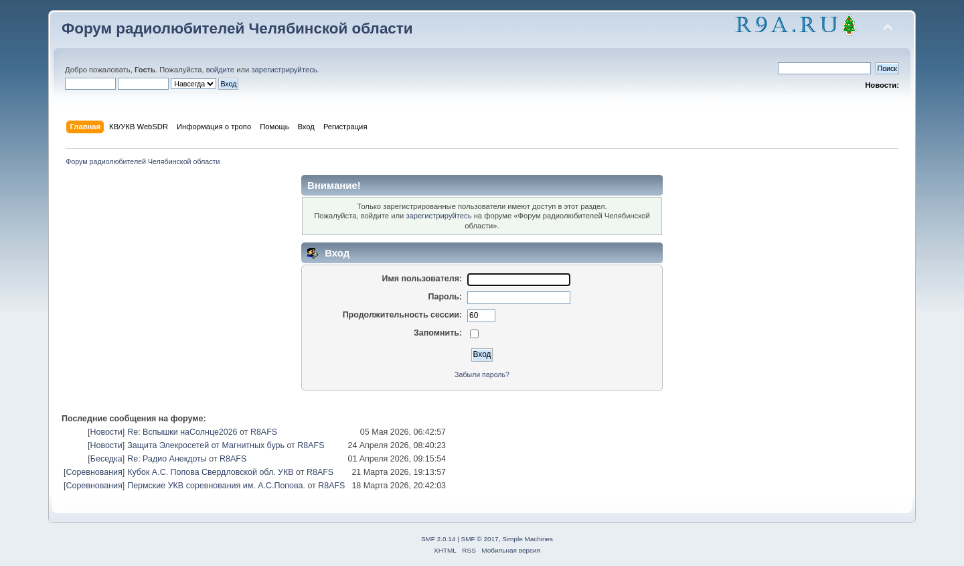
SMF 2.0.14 (438, 539)
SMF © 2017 (480, 539)
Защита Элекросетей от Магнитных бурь (206, 445)
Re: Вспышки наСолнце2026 (182, 432)
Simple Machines (527, 539)
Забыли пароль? (482, 374)
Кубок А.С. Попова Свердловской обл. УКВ (210, 472)
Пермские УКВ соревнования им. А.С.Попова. (216, 485)
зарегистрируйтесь (284, 70)
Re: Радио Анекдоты (167, 459)
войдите (220, 70)
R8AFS (263, 432)
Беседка (106, 459)
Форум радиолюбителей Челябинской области (237, 28)
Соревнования (94, 472)
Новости (106, 432)
